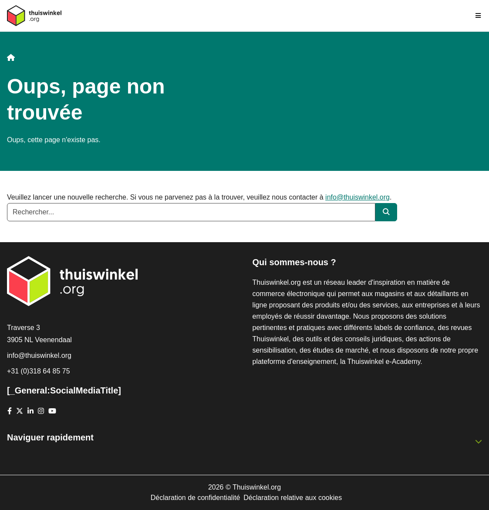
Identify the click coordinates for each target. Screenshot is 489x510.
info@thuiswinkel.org (357, 197)
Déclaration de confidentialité (195, 497)
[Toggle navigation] (478, 15)
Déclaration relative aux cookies (292, 497)
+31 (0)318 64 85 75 (38, 371)
